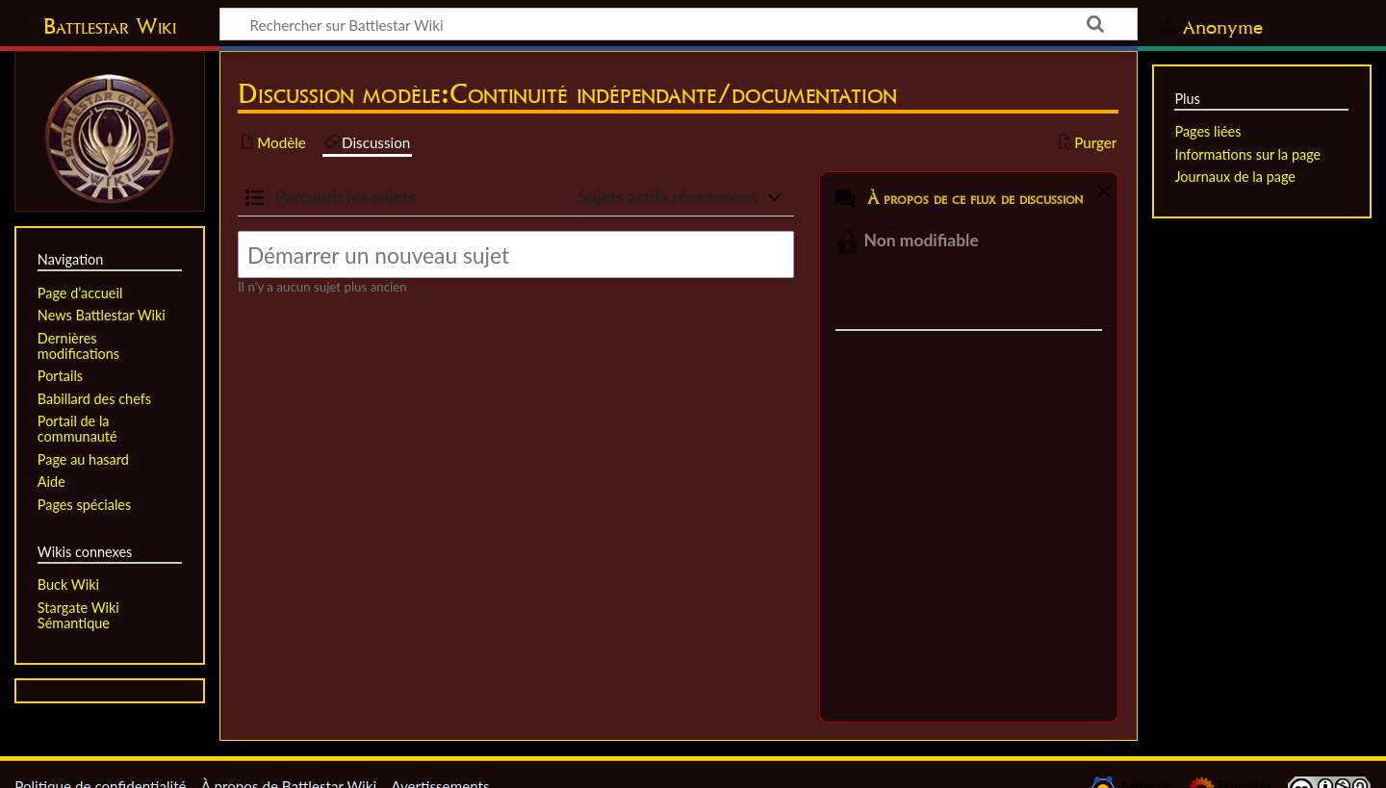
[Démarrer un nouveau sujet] (516, 254)
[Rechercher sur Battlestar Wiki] (678, 24)
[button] (1101, 195)
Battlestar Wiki (109, 26)
